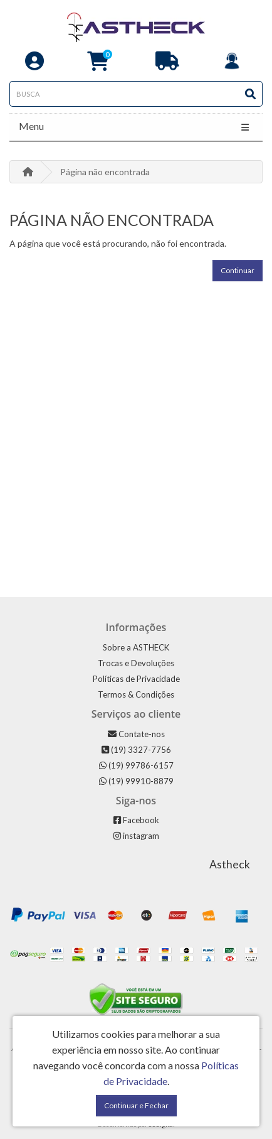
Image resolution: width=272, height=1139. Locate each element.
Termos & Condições (136, 694)
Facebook (136, 820)
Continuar (237, 270)
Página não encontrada (105, 171)
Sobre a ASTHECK (136, 647)
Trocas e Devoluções (136, 663)
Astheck (229, 864)
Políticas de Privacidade (136, 679)
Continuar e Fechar (136, 1105)
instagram (136, 836)
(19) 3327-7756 (136, 750)
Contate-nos (136, 734)
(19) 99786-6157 (136, 765)
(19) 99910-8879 (136, 781)
